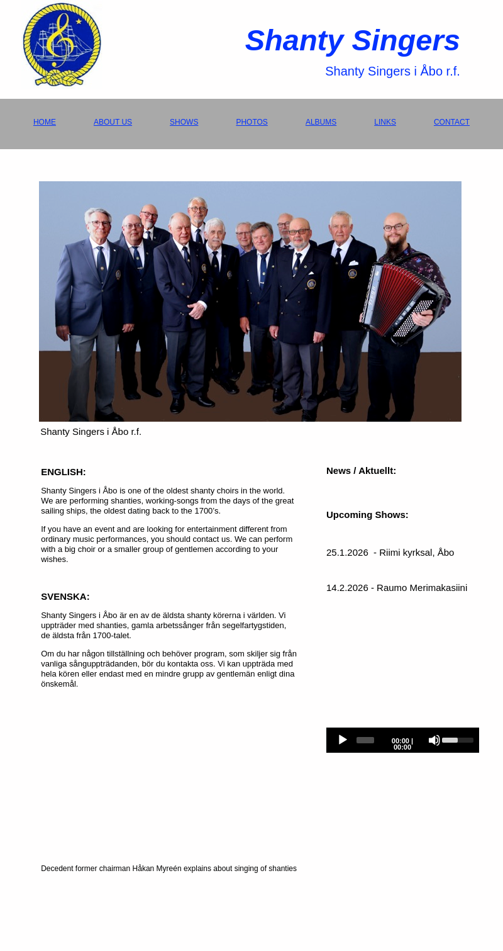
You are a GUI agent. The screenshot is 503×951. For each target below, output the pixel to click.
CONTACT (452, 122)
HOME (44, 122)
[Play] (342, 740)
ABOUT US (113, 122)
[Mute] (434, 740)
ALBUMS (321, 122)
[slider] (365, 740)
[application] (402, 740)
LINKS (385, 122)
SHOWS (184, 122)
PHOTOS (251, 122)
